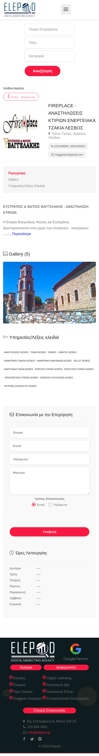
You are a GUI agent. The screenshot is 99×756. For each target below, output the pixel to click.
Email (38, 504)
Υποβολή (49, 532)
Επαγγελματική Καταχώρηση (68, 698)
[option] (49, 292)
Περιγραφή (16, 173)
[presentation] (41, 518)
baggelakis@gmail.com (67, 154)
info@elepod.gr (39, 732)
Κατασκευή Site (58, 685)
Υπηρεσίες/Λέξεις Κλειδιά (26, 186)
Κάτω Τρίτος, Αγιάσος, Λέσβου (67, 136)
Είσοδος (20, 678)
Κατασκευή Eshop (60, 691)
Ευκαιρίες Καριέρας (28, 698)
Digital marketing (59, 678)
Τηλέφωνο (57, 504)
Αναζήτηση (42, 71)
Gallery (13, 179)
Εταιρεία (20, 685)
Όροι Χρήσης (23, 691)
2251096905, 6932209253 (68, 146)
